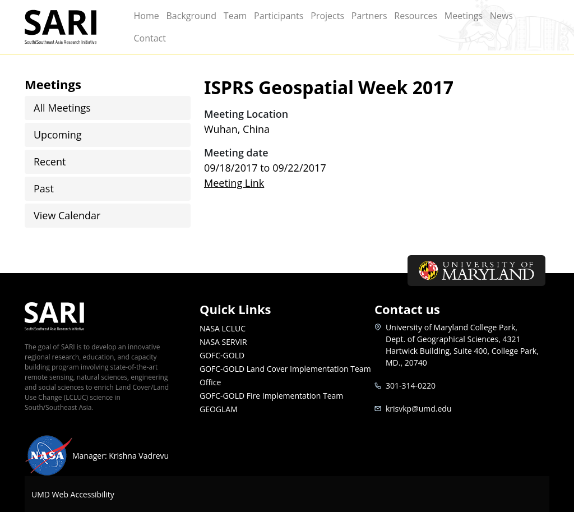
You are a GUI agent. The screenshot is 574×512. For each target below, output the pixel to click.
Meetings (464, 16)
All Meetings (62, 107)
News (501, 16)
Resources (415, 16)
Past (44, 188)
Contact (149, 38)
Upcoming (58, 134)
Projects (327, 16)
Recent (50, 161)
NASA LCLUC (223, 328)
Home (146, 16)
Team (235, 16)
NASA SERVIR (223, 341)
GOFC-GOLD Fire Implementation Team (271, 395)
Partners (369, 16)
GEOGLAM (219, 409)
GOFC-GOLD (222, 355)
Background (191, 16)
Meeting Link (234, 183)
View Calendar (67, 215)
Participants (278, 16)
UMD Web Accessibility (72, 494)
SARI (73, 27)
